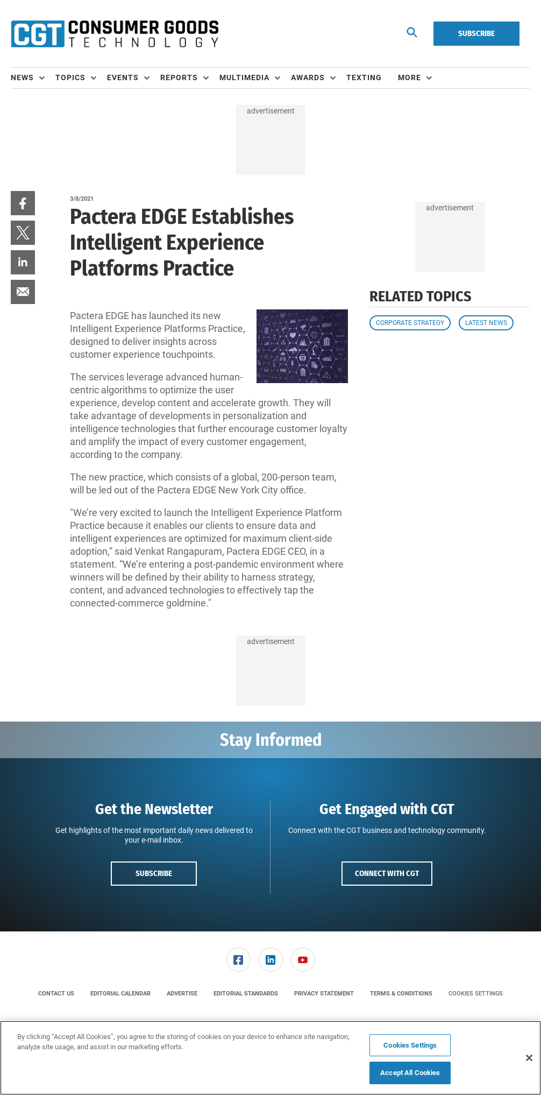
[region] (270, 1058)
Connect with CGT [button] (387, 873)
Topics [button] (70, 77)
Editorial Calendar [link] (120, 993)
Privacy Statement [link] (324, 993)
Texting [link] (364, 77)
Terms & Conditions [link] (401, 993)
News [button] (22, 77)
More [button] (409, 77)
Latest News (486, 323)
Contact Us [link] (56, 993)
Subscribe (476, 33)
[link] (23, 203)
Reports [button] (179, 77)
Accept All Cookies (410, 1073)
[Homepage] (114, 34)
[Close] (529, 1058)
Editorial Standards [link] (245, 993)
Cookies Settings (476, 994)
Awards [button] (308, 77)
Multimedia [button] (244, 77)
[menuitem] (33, 78)
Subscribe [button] (154, 873)
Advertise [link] (182, 993)
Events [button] (123, 77)
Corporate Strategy (410, 323)
